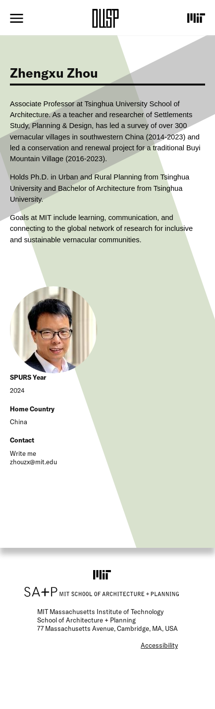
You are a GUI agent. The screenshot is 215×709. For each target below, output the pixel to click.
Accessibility (159, 645)
